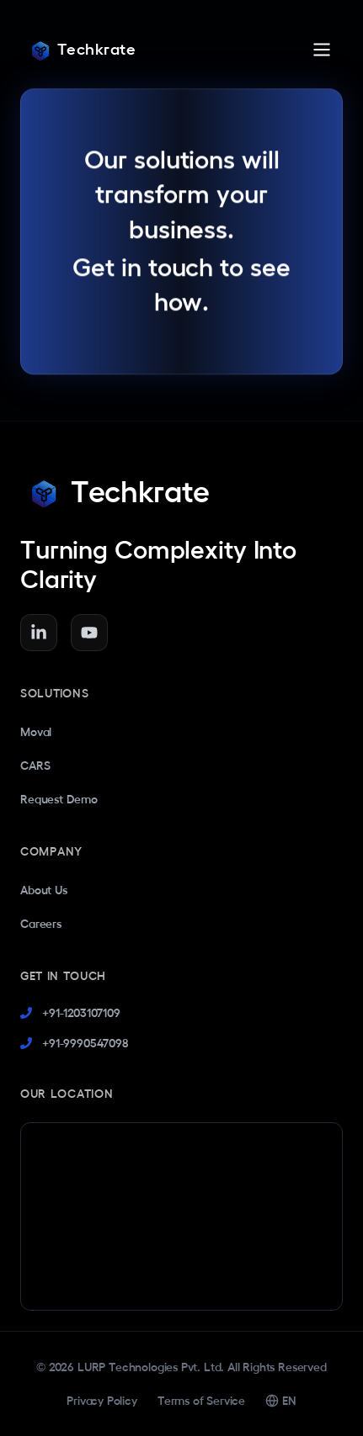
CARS (35, 765)
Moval (35, 732)
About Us (43, 890)
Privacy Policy (102, 1401)
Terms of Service (201, 1401)
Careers (40, 924)
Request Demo (59, 799)
